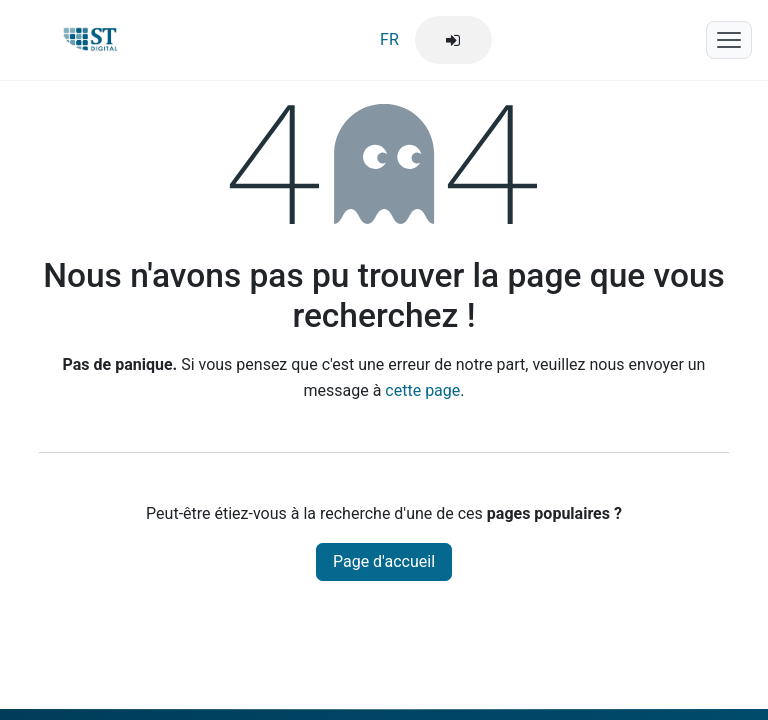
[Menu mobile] (729, 40)
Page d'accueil (384, 561)
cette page (422, 390)
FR (389, 39)
